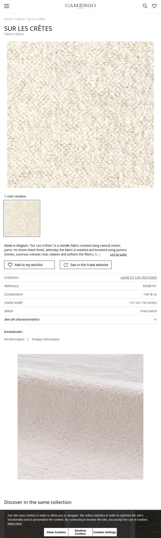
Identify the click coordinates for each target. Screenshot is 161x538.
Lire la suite (118, 254)
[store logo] (80, 6)
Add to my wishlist (25, 264)
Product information (46, 339)
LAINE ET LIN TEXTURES (139, 277)
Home (8, 19)
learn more (15, 523)
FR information (14, 339)
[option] (21, 218)
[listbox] (80, 218)
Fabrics (20, 19)
